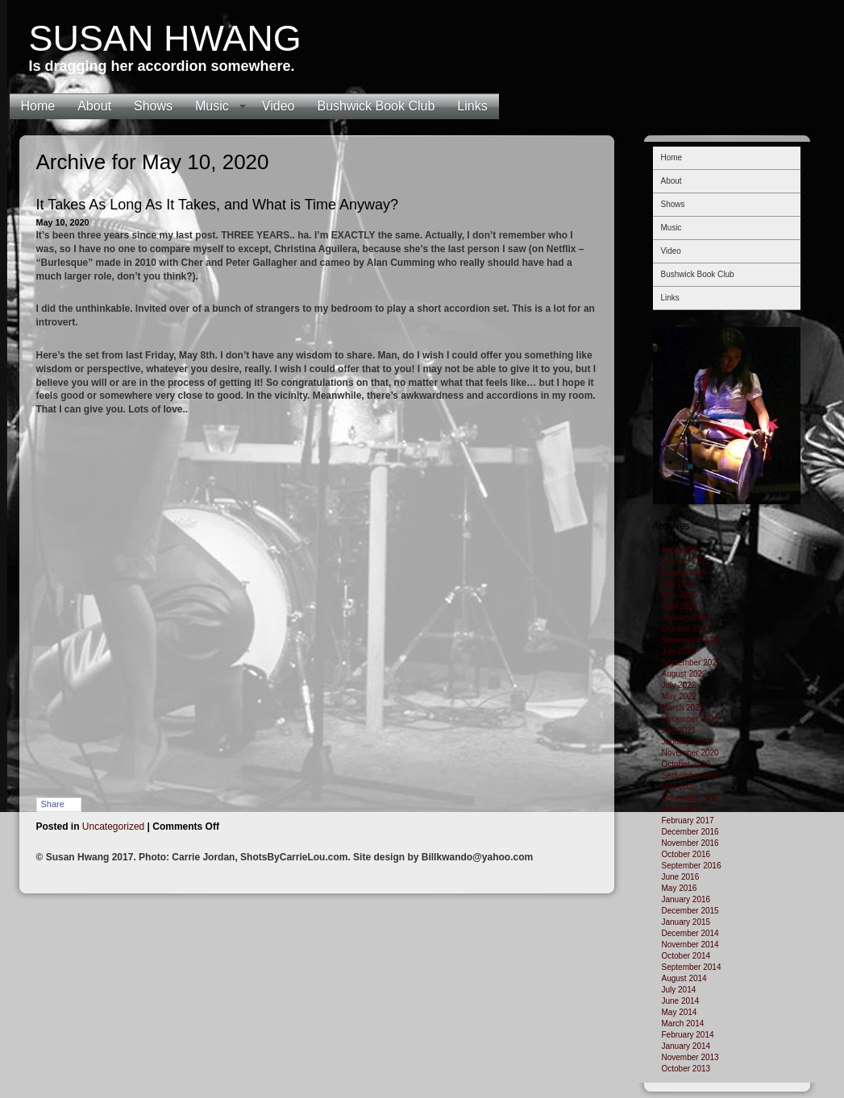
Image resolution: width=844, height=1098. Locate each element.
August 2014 (684, 978)
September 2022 (691, 662)
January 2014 (686, 1046)
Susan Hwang (165, 38)
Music (212, 106)
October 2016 (686, 854)
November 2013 (690, 1057)
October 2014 (686, 955)
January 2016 (686, 899)
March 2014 (683, 1023)
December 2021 (690, 719)
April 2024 (680, 606)
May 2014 (679, 1012)
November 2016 (690, 843)
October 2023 (686, 628)
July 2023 (679, 651)
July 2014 (679, 989)
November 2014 (690, 944)
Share (52, 804)
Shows (153, 106)
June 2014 (681, 1000)
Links (472, 106)
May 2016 (679, 888)
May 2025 (679, 594)
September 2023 (691, 640)
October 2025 (686, 561)
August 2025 (684, 572)
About (94, 106)
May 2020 (679, 786)
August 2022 (684, 673)
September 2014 (691, 967)
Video (278, 106)
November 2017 (690, 797)
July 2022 (679, 685)
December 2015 (690, 910)
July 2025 (679, 583)
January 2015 (686, 922)
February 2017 (688, 820)
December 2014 (690, 933)
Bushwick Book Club (375, 106)
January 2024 (686, 617)
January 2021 (686, 741)
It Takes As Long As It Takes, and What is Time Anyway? (217, 205)
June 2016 (681, 876)
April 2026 (680, 549)
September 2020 (691, 775)
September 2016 (691, 865)
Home (38, 106)
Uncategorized (113, 826)
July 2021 (679, 730)
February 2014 (688, 1034)
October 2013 (686, 1068)
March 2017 (683, 809)
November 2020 (690, 752)
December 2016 (690, 831)
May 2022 (679, 696)
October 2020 (686, 764)
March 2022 (683, 707)
